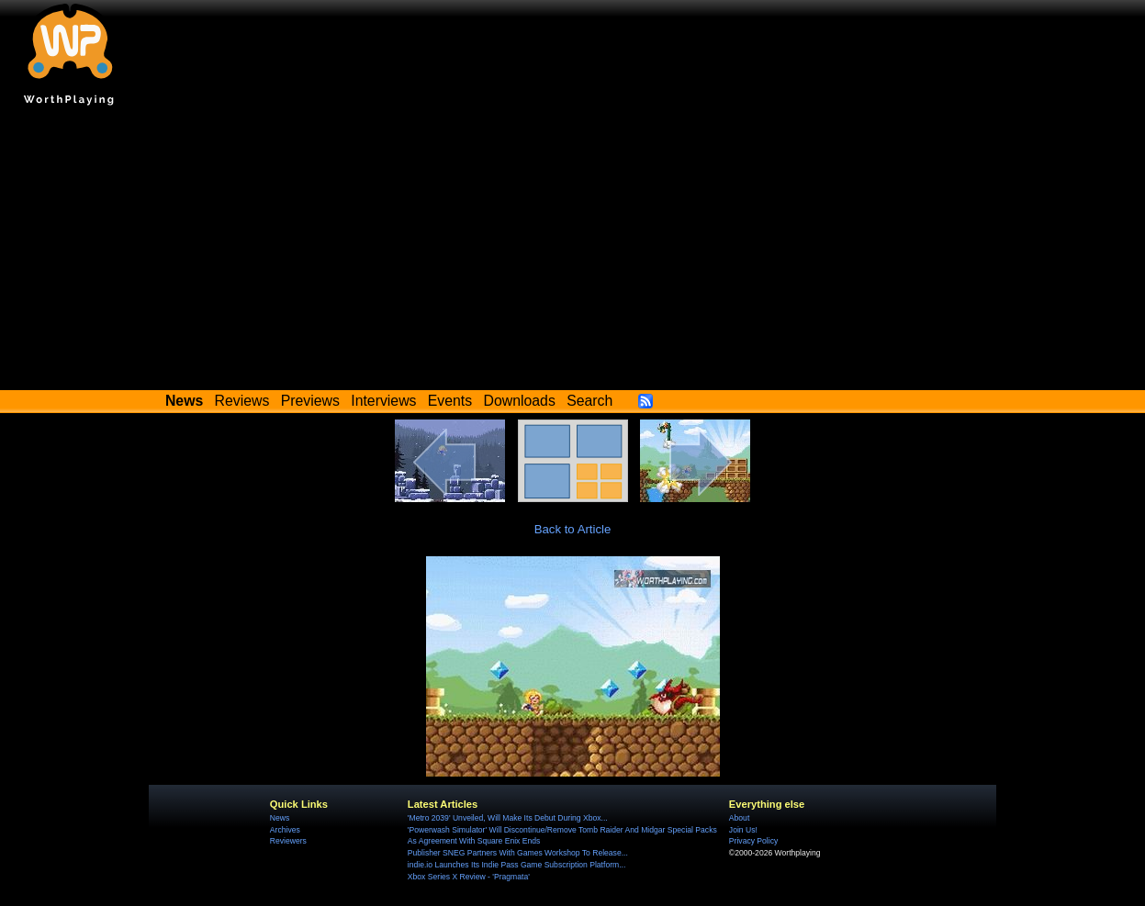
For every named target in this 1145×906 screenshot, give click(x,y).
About (739, 817)
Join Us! (743, 829)
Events (450, 400)
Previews (310, 400)
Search (589, 400)
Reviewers (288, 840)
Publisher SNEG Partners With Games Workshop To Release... (518, 852)
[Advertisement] (573, 252)
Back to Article (573, 529)
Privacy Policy (753, 840)
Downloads (520, 400)
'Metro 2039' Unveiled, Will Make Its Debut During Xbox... (508, 817)
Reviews (242, 400)
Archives (285, 829)
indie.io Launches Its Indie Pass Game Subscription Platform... (516, 864)
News (279, 817)
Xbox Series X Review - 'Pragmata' (469, 876)
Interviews (383, 400)
